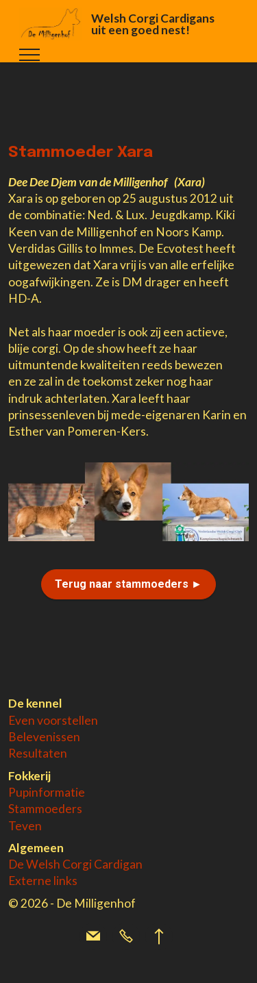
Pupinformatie (46, 792)
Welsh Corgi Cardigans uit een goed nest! (153, 24)
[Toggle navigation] (29, 55)
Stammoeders (45, 808)
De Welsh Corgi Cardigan (75, 864)
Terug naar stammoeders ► (128, 583)
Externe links (42, 880)
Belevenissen (44, 737)
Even (22, 720)
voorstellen (67, 720)
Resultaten (37, 753)
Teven (25, 826)
